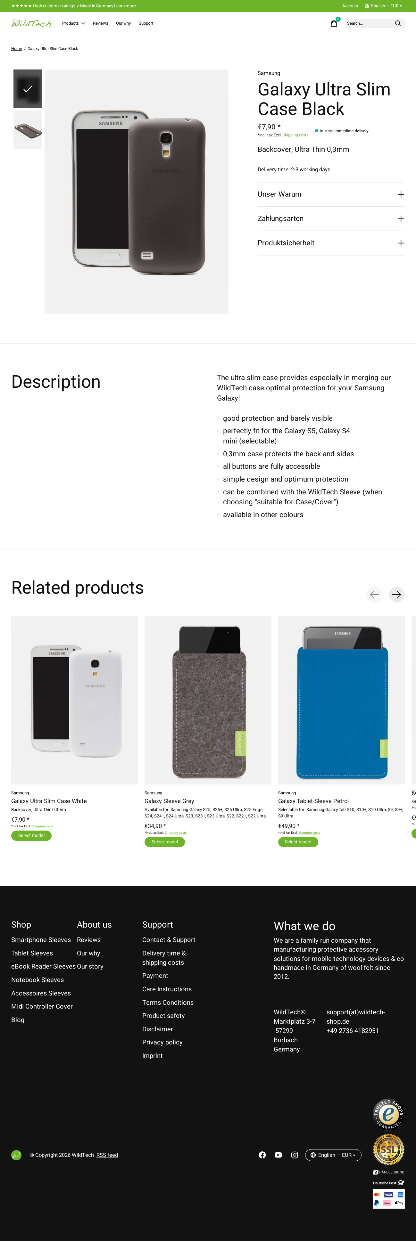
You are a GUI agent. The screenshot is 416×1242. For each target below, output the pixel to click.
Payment (155, 977)
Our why (140, 24)
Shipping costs (295, 136)
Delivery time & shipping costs (164, 959)
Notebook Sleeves (37, 981)
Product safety (163, 1017)
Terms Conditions (168, 1004)
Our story (90, 967)
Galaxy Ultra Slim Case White (49, 802)
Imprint (152, 1057)
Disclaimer (157, 1030)
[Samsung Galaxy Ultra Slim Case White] (74, 701)
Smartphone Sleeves (41, 941)
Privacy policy (162, 1043)
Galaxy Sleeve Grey (169, 802)
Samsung (269, 74)
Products (78, 24)
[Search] (366, 23)
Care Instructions (167, 990)
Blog (17, 1021)
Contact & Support (169, 941)
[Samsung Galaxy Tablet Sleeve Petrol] (341, 701)
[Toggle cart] (315, 23)
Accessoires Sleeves (41, 994)
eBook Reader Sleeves (43, 967)
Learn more (125, 6)
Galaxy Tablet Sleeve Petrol (313, 802)
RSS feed (107, 1156)
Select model (32, 836)
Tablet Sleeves (32, 954)
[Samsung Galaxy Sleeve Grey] (208, 701)
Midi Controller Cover (42, 1007)
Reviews (111, 24)
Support (169, 24)
